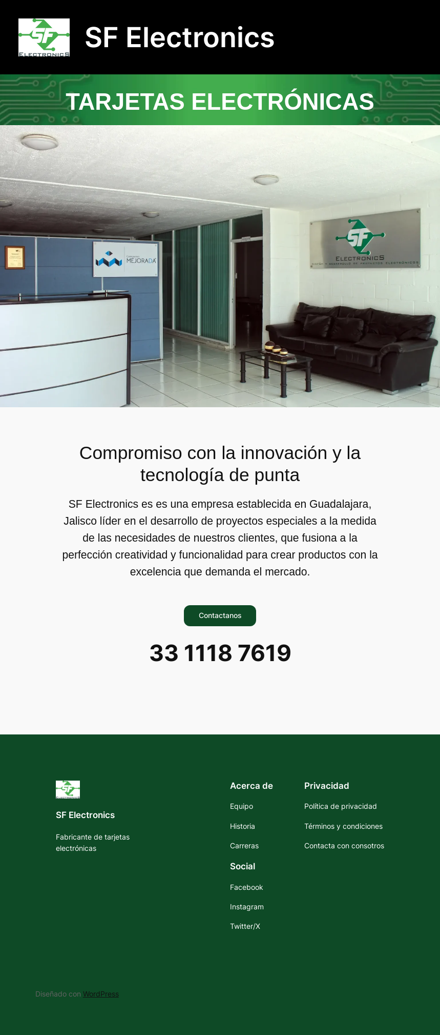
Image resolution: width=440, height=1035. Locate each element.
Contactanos (220, 615)
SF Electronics (180, 37)
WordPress (101, 993)
